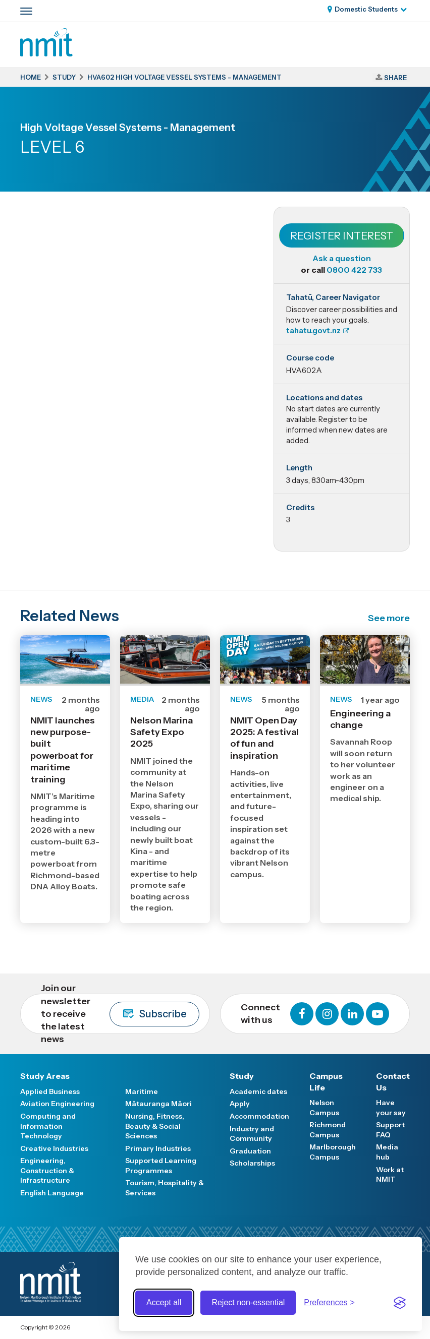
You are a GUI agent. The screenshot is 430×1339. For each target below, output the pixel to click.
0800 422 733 (354, 270)
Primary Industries (158, 1148)
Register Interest (341, 235)
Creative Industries (54, 1148)
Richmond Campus (327, 1129)
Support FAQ (390, 1129)
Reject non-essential (248, 1302)
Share (395, 78)
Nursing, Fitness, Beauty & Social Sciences (154, 1126)
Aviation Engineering (57, 1103)
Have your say (391, 1107)
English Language (52, 1192)
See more (389, 618)
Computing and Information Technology (48, 1126)
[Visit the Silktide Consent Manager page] (400, 1303)
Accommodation (259, 1116)
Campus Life (326, 1081)
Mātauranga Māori (158, 1103)
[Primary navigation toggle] (26, 11)
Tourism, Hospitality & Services (164, 1187)
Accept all (163, 1302)
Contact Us (393, 1081)
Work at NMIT (390, 1174)
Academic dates (258, 1091)
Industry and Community (252, 1133)
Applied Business (50, 1091)
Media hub (387, 1152)
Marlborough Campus (332, 1152)
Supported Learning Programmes (160, 1165)
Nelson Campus (324, 1107)
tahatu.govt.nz (313, 330)
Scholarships (252, 1163)
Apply (240, 1103)
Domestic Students (366, 9)
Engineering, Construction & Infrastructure (47, 1170)
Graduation (250, 1150)
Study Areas (45, 1076)
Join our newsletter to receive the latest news (120, 1013)
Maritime (141, 1091)
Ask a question (341, 258)
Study (242, 1076)
